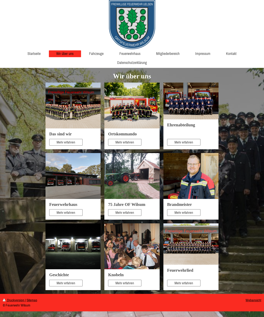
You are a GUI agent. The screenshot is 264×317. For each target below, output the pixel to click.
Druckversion (14, 300)
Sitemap (32, 300)
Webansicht (253, 300)
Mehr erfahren (66, 142)
